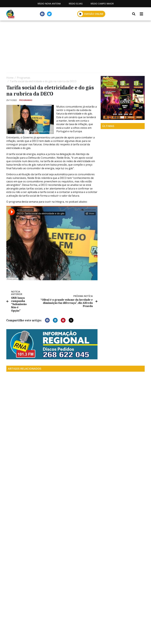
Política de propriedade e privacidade (117, 615)
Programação (52, 615)
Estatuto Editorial (23, 615)
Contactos (77, 615)
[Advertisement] (75, 47)
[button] (80, 13)
